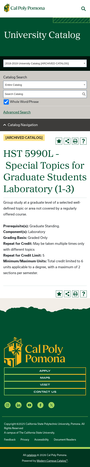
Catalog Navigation (23, 125)
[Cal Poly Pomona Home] (24, 7)
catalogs (31, 455)
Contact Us (45, 391)
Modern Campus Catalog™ (52, 460)
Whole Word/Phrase (24, 101)
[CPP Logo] (34, 352)
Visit (45, 384)
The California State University (36, 432)
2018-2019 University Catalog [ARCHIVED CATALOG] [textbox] (37, 63)
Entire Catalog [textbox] (13, 84)
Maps (45, 377)
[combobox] (45, 63)
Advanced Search (17, 112)
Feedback (9, 439)
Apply (45, 370)
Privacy (25, 439)
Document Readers (65, 439)
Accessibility (41, 439)
